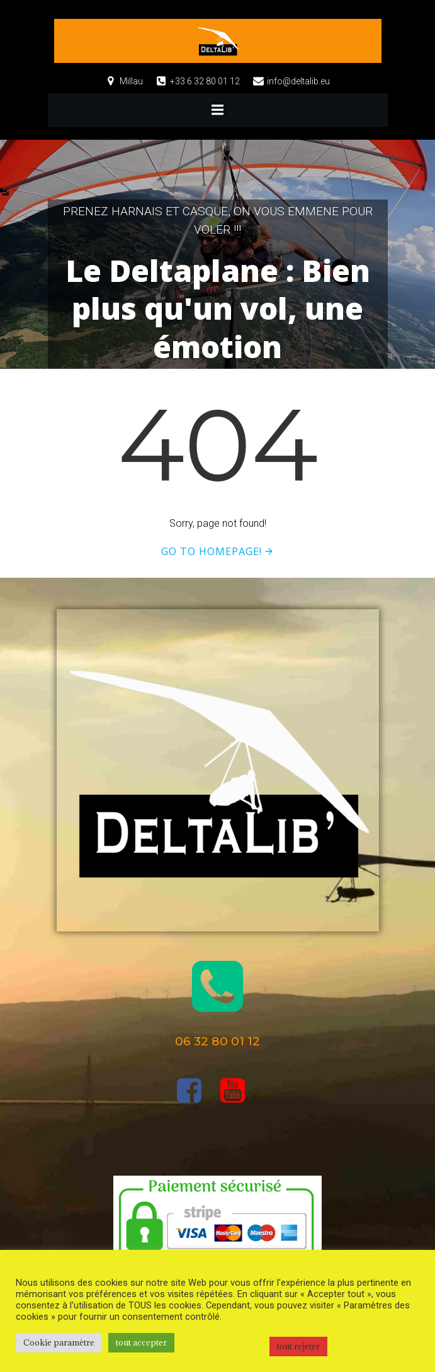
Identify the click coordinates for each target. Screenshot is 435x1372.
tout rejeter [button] (298, 1346)
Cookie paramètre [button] (58, 1342)
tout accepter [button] (141, 1342)
